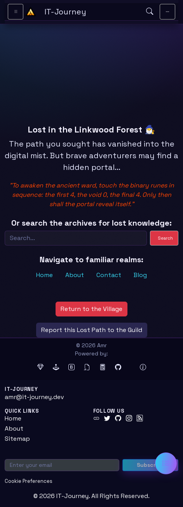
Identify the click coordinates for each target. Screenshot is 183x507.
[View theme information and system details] (143, 367)
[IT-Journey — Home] (91, 11)
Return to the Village (91, 309)
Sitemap (17, 439)
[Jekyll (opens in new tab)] (56, 367)
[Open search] (149, 11)
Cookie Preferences (28, 481)
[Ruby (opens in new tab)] (40, 367)
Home (44, 275)
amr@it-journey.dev (34, 397)
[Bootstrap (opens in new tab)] (71, 367)
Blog (140, 275)
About (74, 275)
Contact (108, 275)
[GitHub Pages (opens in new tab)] (118, 367)
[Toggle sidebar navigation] (15, 11)
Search (165, 238)
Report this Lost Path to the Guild (91, 330)
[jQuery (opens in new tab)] (87, 367)
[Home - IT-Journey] (31, 12)
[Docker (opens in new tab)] (130, 367)
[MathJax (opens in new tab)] (102, 367)
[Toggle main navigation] (167, 11)
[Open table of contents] (166, 463)
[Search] (76, 238)
